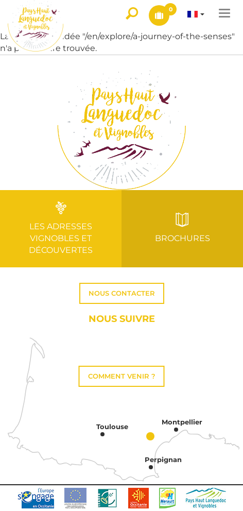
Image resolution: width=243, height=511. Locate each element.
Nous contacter (122, 293)
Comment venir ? (121, 376)
